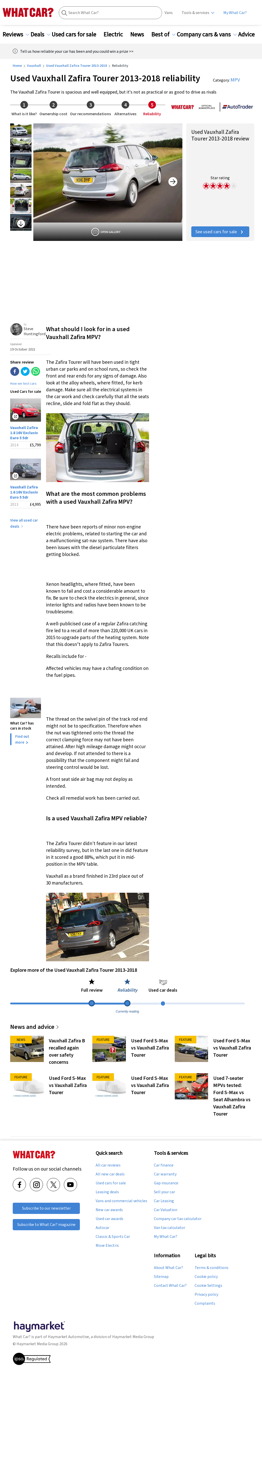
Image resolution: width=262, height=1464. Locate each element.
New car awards (109, 1209)
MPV (235, 79)
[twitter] (25, 372)
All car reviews (108, 1165)
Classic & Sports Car (113, 1236)
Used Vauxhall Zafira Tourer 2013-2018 (76, 65)
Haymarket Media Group (133, 1336)
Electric (116, 34)
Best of (163, 34)
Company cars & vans (207, 34)
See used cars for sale (220, 232)
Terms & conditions (211, 1267)
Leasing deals (107, 1192)
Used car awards (109, 1218)
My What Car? (235, 12)
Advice (249, 34)
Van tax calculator (169, 1227)
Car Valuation (165, 1209)
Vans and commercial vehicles (121, 1200)
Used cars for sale (77, 34)
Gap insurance (166, 1183)
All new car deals (110, 1174)
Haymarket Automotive (68, 1336)
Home (17, 65)
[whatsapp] (35, 372)
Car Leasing (164, 1200)
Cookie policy (206, 1276)
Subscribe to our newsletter (46, 1208)
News (140, 34)
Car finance (163, 1165)
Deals (40, 34)
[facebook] (14, 372)
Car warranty (165, 1174)
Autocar (102, 1227)
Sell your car (164, 1192)
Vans (169, 12)
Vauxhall (34, 65)
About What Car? (168, 1267)
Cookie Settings (208, 1285)
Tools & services (195, 12)
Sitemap (161, 1276)
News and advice (34, 1027)
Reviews (16, 34)
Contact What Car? (170, 1285)
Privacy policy (206, 1294)
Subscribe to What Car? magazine (46, 1224)
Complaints (205, 1303)
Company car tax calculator (177, 1218)
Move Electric (107, 1245)
